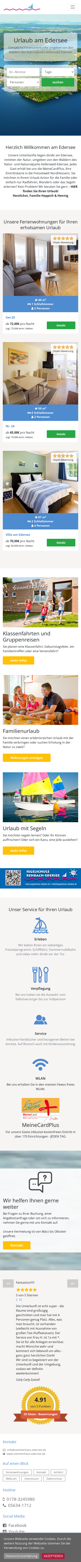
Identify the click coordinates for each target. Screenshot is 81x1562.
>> (72, 1283)
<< (8, 1283)
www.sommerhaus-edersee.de (24, 1454)
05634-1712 (19, 1505)
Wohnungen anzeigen (26, 758)
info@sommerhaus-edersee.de (24, 1450)
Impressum (31, 1478)
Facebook (15, 1525)
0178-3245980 (21, 1499)
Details (61, 325)
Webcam (11, 1478)
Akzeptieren (53, 1556)
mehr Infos (18, 660)
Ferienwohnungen (17, 1472)
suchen (57, 82)
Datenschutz (54, 1478)
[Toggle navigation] (72, 7)
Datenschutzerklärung (21, 1556)
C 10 (19, 1300)
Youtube (14, 1531)
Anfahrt (58, 1472)
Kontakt (17, 1245)
